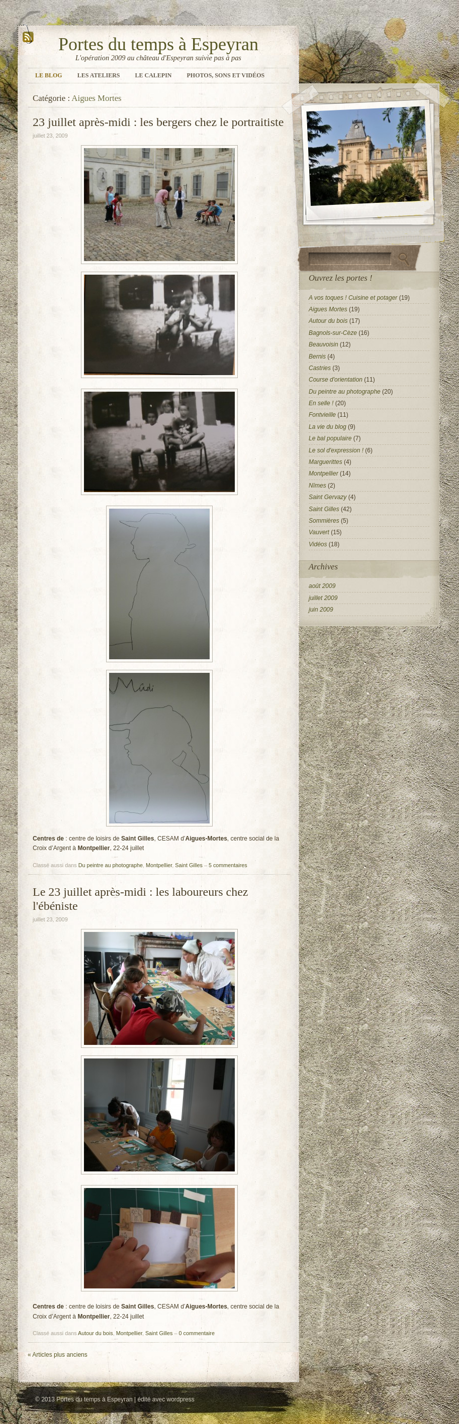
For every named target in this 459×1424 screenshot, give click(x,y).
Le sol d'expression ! (336, 450)
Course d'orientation (335, 379)
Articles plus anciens (57, 1354)
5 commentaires (228, 865)
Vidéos (318, 544)
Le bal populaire (330, 438)
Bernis (317, 356)
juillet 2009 (323, 598)
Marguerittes (325, 461)
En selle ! (321, 403)
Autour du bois (95, 1333)
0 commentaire (197, 1333)
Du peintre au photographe (110, 865)
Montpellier (159, 865)
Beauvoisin (323, 344)
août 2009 (322, 585)
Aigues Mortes (328, 309)
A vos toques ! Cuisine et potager (353, 297)
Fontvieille (322, 414)
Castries (320, 368)
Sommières (324, 520)
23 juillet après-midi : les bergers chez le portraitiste (158, 122)
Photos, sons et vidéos (226, 75)
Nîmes (317, 485)
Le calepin (153, 75)
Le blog (48, 75)
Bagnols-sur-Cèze (333, 332)
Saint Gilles (189, 865)
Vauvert (319, 532)
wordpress (180, 1399)
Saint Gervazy (327, 497)
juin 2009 (321, 609)
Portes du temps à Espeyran (158, 44)
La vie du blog (327, 426)
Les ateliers (98, 75)
